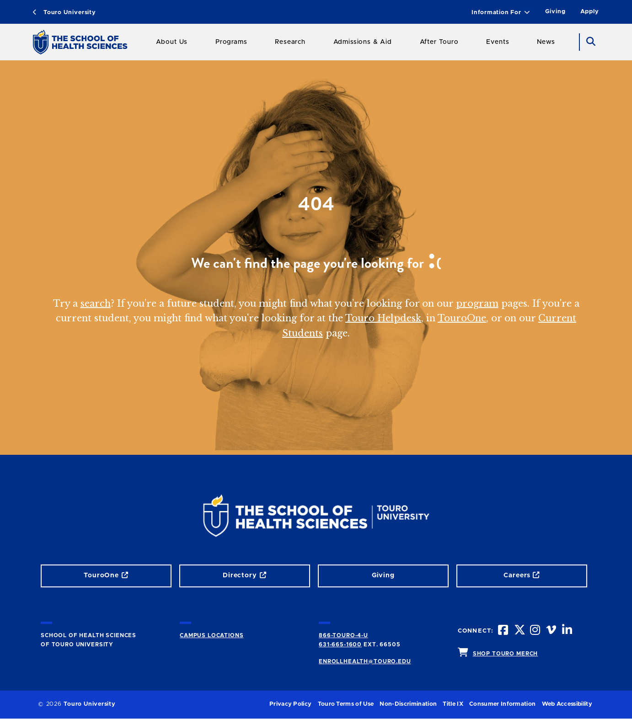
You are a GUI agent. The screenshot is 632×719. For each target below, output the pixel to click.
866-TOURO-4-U (343, 635)
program (477, 303)
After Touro (439, 42)
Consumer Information (502, 704)
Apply (589, 12)
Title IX (453, 704)
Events (497, 42)
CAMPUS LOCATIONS (211, 635)
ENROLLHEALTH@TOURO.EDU (365, 661)
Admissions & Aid (362, 42)
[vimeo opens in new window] (552, 631)
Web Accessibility (567, 704)
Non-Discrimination (408, 704)
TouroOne (462, 318)
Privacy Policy (290, 704)
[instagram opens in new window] (536, 631)
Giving (555, 12)
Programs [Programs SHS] (231, 42)
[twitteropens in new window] (520, 631)
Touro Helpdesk (383, 318)
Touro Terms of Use (346, 704)
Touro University (64, 13)
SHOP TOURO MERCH (505, 653)
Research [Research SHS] (290, 42)
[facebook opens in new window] (504, 631)
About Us (172, 42)
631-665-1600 (340, 644)
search (95, 303)
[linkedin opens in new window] (568, 631)
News (546, 42)
